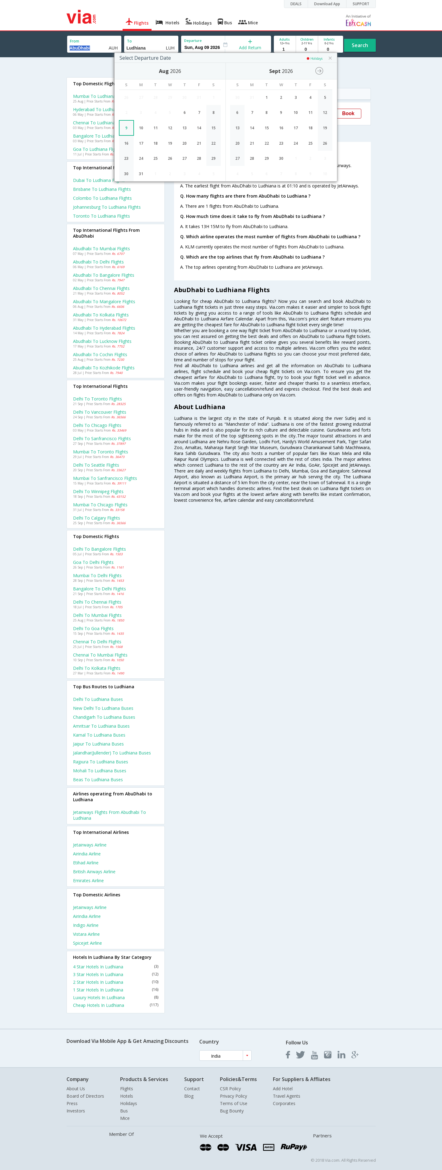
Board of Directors (85, 1096)
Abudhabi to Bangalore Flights (103, 275)
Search (360, 45)
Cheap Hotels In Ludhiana (116, 1005)
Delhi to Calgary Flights (96, 518)
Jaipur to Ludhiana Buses (98, 744)
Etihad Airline (86, 863)
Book (348, 113)
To (129, 41)
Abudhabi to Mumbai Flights (101, 248)
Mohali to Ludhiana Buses (99, 771)
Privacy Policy (233, 1096)
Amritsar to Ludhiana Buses (101, 726)
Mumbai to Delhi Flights (97, 575)
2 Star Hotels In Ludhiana (116, 982)
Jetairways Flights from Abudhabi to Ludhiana (109, 815)
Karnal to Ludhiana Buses (99, 735)
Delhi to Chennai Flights (97, 602)
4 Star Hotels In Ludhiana (116, 967)
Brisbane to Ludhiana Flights (102, 189)
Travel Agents (286, 1096)
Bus (124, 1111)
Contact (192, 1089)
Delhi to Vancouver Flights (99, 412)
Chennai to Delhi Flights (97, 642)
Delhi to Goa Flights (93, 628)
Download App (327, 3)
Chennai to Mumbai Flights (100, 655)
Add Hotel (283, 1089)
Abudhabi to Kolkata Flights (101, 315)
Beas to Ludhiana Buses (98, 779)
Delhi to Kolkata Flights (96, 668)
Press (72, 1103)
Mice (125, 1118)
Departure (193, 40)
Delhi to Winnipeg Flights (98, 491)
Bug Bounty (232, 1111)
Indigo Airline (86, 925)
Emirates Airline (88, 880)
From (74, 41)
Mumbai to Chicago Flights (100, 505)
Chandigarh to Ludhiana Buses (104, 717)
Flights (126, 1089)
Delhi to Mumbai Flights (97, 615)
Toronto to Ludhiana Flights (101, 216)
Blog (188, 1096)
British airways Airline (94, 871)
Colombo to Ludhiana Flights (102, 198)
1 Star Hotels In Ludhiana (116, 990)
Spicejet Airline (87, 943)
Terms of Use (233, 1103)
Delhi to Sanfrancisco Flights (102, 438)
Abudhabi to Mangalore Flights (104, 301)
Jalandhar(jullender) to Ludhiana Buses (112, 753)
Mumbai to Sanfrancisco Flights (105, 478)
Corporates (284, 1103)
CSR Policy (230, 1089)
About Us (76, 1089)
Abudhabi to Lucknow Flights (102, 341)
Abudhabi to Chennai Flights (101, 288)
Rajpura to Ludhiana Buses (100, 762)
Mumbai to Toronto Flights (100, 452)
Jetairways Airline (90, 845)
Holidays (128, 1103)
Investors (76, 1111)
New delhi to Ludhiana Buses (103, 708)
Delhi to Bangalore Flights (99, 549)
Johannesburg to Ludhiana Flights (107, 207)
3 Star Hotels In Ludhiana (116, 974)
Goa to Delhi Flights (93, 562)
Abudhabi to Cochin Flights (100, 354)
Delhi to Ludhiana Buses (98, 699)
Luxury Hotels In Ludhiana (116, 997)
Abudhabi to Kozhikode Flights (104, 368)
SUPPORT (361, 3)
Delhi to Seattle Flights (96, 465)
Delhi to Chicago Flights (97, 425)
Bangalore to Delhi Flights (99, 589)
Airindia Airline (87, 854)
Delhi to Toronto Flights (97, 399)
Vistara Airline (86, 934)
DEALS (296, 3)
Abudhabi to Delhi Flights (98, 262)
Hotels (126, 1096)
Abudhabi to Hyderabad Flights (104, 328)
